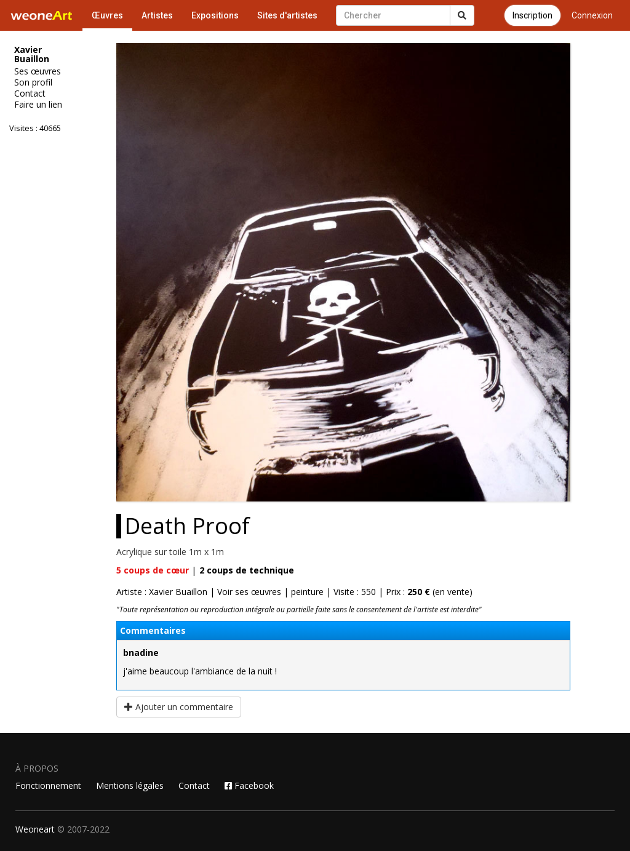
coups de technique (246, 570)
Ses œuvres (37, 71)
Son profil (33, 82)
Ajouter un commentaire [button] (178, 707)
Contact (30, 93)
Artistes (157, 15)
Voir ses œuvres (249, 591)
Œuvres (107, 15)
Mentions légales (130, 785)
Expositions (215, 15)
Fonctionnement (48, 785)
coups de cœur (152, 570)
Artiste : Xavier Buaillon (161, 591)
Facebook (249, 785)
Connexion (592, 15)
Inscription (532, 15)
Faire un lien (38, 104)
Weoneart (35, 829)
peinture (307, 591)
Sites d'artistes (287, 15)
